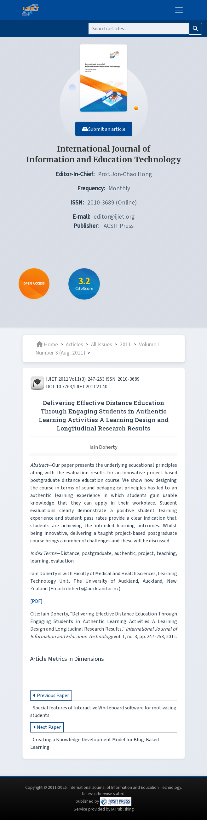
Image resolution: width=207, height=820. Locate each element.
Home (47, 349)
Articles (74, 349)
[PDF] (36, 605)
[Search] (138, 29)
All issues (101, 349)
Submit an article (103, 133)
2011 (125, 349)
